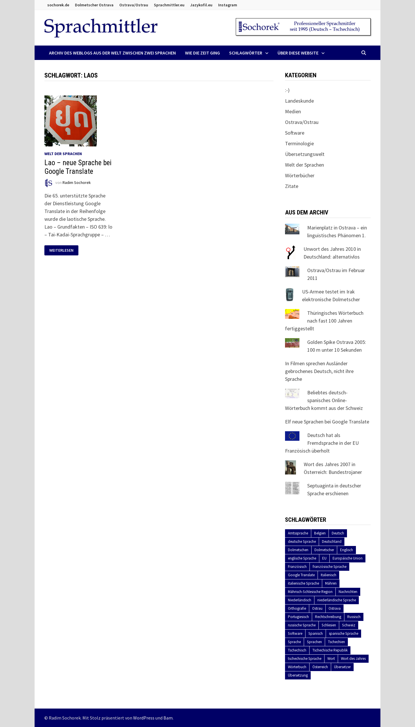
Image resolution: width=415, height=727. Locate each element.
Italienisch (328, 574)
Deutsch (338, 533)
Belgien (320, 533)
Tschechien (336, 641)
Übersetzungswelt (305, 154)
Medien (293, 111)
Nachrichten (348, 591)
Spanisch (315, 633)
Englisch (346, 549)
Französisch (297, 566)
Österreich (320, 666)
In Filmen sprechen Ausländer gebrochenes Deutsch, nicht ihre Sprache (319, 371)
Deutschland (332, 541)
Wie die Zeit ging (202, 53)
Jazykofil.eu (201, 4)
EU (324, 558)
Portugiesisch (298, 616)
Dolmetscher (324, 549)
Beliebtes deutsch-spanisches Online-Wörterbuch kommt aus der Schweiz (324, 400)
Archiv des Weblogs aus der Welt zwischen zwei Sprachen (112, 53)
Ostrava (335, 608)
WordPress (143, 718)
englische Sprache (302, 558)
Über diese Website (298, 53)
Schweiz (348, 625)
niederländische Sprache (336, 600)
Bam (168, 718)
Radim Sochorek (77, 182)
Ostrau (317, 608)
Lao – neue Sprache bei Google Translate (78, 167)
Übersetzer (342, 666)
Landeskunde (299, 100)
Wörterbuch (297, 666)
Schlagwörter (245, 53)
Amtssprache (298, 533)
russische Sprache (302, 625)
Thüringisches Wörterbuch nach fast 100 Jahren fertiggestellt (324, 321)
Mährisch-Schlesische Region (310, 591)
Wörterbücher (299, 175)
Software (294, 132)
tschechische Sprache (304, 658)
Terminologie (299, 143)
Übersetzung (298, 675)
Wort (331, 658)
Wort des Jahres (353, 658)
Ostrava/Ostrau (133, 4)
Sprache (294, 641)
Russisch (354, 616)
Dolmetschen (298, 549)
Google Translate (301, 574)
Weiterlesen (61, 250)
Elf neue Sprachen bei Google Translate (327, 421)
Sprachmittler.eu (169, 4)
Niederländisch (299, 600)
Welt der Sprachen (63, 153)
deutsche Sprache (302, 541)
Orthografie (297, 608)
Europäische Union (348, 558)
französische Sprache (329, 566)
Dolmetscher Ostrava (94, 4)
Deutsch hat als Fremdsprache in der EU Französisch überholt (322, 443)
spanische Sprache (343, 633)
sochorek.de (58, 4)
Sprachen (314, 641)
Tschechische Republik (330, 650)
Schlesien (329, 625)
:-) (287, 90)
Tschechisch (297, 650)
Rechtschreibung (328, 616)
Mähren (331, 583)
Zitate (291, 186)
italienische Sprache (303, 583)
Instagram (227, 4)
